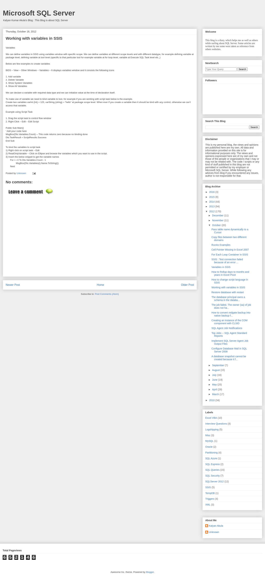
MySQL (209, 441)
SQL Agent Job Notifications (226, 328)
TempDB (210, 493)
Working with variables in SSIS (228, 287)
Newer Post (13, 284)
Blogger (150, 572)
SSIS (208, 487)
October (217, 225)
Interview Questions (216, 423)
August (216, 370)
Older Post (187, 284)
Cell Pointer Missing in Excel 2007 (230, 249)
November (218, 220)
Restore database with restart (227, 292)
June (215, 379)
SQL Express (212, 464)
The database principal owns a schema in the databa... (228, 298)
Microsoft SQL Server (39, 13)
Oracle (209, 446)
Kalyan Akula (216, 525)
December (218, 215)
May (214, 384)
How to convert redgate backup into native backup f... (230, 314)
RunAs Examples (220, 244)
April (215, 389)
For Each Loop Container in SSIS (229, 254)
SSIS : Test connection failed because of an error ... (227, 261)
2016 (212, 192)
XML (207, 504)
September (218, 365)
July (214, 375)
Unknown (214, 532)
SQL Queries (212, 469)
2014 (212, 201)
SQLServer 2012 (214, 481)
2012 (212, 211)
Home (100, 284)
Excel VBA (211, 417)
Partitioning (211, 452)
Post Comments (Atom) (107, 294)
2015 (212, 197)
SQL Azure (211, 458)
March (216, 394)
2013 (212, 206)
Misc (207, 435)
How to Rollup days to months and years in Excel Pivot (230, 273)
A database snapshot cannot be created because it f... (228, 358)
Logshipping (212, 429)
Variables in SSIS (221, 267)
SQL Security (212, 475)
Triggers (209, 498)
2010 (212, 400)
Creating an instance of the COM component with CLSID (229, 322)
